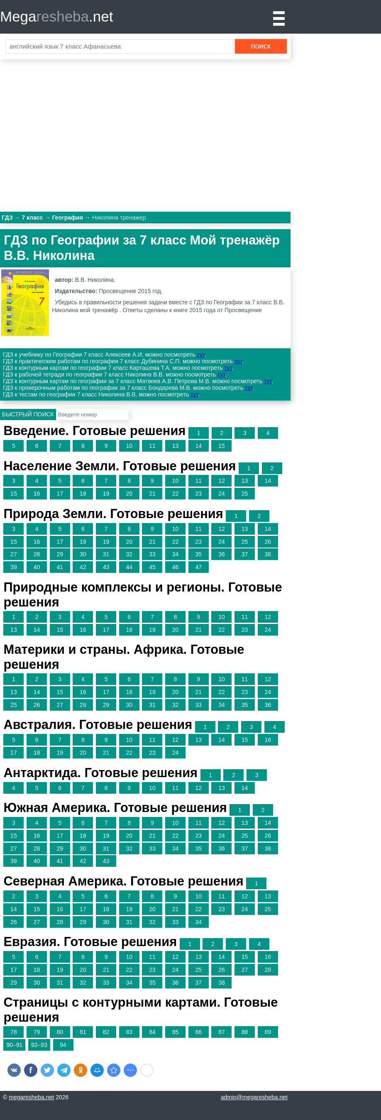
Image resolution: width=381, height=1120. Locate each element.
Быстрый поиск (28, 414)
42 (83, 567)
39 (13, 567)
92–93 (39, 1045)
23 (198, 493)
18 (83, 493)
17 (59, 493)
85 (175, 1032)
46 (175, 567)
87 (221, 1032)
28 (37, 554)
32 (129, 554)
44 (129, 567)
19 (106, 493)
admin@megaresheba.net (254, 1097)
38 (267, 554)
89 (267, 1032)
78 (13, 1032)
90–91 (14, 1045)
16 (37, 493)
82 (106, 1032)
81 (83, 1032)
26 (267, 541)
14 (198, 446)
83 (129, 1032)
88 (245, 1032)
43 (106, 567)
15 (221, 446)
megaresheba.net (31, 1097)
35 (198, 554)
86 (198, 1032)
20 (129, 493)
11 (152, 446)
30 (83, 554)
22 (175, 493)
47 (198, 567)
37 (245, 554)
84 (152, 1032)
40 (37, 567)
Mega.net (56, 16)
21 (152, 493)
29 (59, 554)
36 (221, 554)
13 (175, 446)
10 (129, 446)
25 (245, 493)
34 (175, 554)
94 (63, 1045)
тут (200, 354)
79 (37, 1032)
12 (221, 480)
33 (152, 554)
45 (152, 567)
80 (59, 1032)
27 (13, 554)
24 (221, 493)
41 (59, 567)
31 (106, 554)
